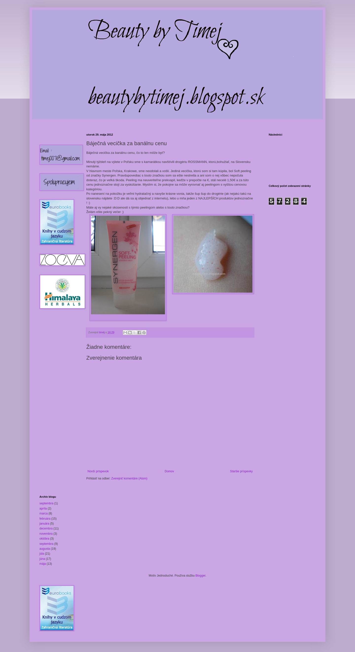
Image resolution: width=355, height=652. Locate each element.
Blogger (200, 575)
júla (41, 553)
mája (42, 563)
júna (42, 559)
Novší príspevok (98, 471)
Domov (169, 471)
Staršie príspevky (241, 471)
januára (44, 523)
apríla (43, 508)
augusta (44, 548)
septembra (46, 503)
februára (45, 518)
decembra (46, 528)
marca (43, 513)
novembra (46, 533)
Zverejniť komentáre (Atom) (129, 478)
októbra (44, 538)
